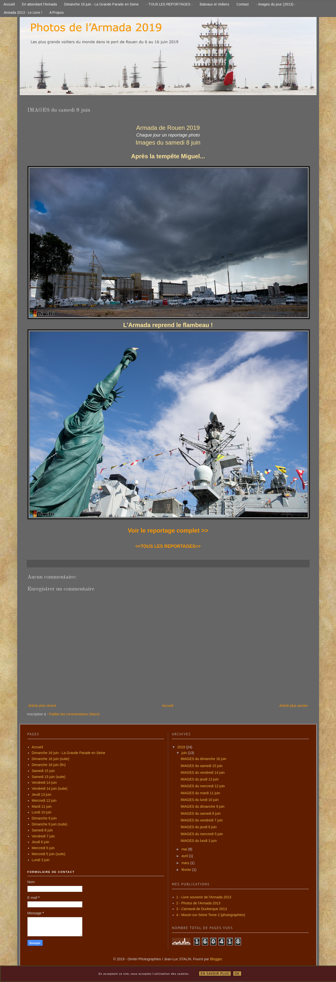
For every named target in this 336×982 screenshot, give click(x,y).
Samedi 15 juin (43, 771)
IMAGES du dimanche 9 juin (202, 806)
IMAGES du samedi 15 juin (202, 766)
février (186, 870)
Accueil (9, 4)
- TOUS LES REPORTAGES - (169, 4)
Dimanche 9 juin (44, 818)
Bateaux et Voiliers (214, 4)
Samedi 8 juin (42, 830)
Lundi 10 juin (41, 812)
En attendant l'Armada (39, 4)
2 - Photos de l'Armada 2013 (198, 903)
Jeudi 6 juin (40, 842)
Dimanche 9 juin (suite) (49, 824)
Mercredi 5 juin (43, 848)
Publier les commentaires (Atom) (74, 714)
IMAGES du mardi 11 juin (200, 793)
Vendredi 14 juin (44, 783)
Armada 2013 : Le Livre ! (23, 12)
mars (185, 863)
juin (184, 753)
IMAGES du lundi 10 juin (200, 800)
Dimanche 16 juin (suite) (50, 759)
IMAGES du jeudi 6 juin (199, 827)
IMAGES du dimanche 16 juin (203, 759)
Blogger (216, 959)
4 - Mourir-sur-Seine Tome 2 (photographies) (210, 915)
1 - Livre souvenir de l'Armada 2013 (203, 897)
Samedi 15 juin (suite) (48, 777)
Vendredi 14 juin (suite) (49, 788)
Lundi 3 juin (41, 860)
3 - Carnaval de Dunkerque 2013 (201, 909)
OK (237, 973)
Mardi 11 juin (42, 806)
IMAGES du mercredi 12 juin (203, 786)
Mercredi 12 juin (44, 800)
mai (184, 849)
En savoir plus (215, 973)
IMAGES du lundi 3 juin (199, 841)
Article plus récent (42, 706)
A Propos (56, 12)
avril (185, 856)
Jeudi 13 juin (41, 794)
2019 (181, 747)
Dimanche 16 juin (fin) (49, 765)
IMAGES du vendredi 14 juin (203, 773)
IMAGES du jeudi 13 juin (200, 779)
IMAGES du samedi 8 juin (201, 813)
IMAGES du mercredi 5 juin (202, 834)
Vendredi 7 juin (43, 836)
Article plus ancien (293, 706)
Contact (242, 4)
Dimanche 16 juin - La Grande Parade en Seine (101, 4)
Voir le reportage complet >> (168, 530)
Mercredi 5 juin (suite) (48, 854)
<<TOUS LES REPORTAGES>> (168, 546)
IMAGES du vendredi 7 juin (202, 820)
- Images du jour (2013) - (276, 4)
